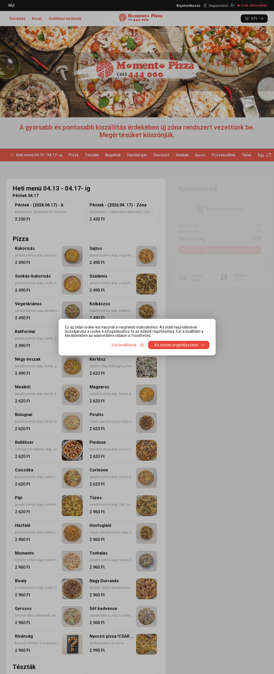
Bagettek (113, 155)
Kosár (37, 18)
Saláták (182, 155)
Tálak (246, 155)
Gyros (200, 155)
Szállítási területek (65, 18)
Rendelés (17, 18)
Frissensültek (224, 155)
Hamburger (137, 155)
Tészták (92, 155)
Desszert (161, 155)
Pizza (74, 155)
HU (11, 5)
